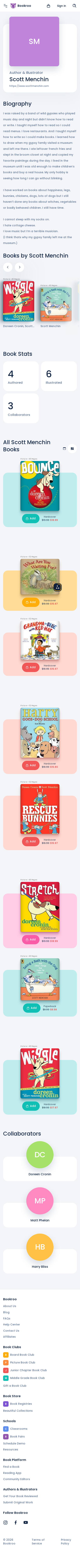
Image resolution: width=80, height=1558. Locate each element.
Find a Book (11, 1467)
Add (31, 518)
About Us (9, 1306)
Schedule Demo (14, 1443)
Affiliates (9, 1337)
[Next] (19, 267)
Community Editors (16, 1479)
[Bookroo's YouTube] (25, 1522)
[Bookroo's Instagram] (5, 1522)
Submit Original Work (18, 1502)
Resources (10, 1449)
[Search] (74, 5)
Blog (6, 1312)
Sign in (61, 6)
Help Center (11, 1324)
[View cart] (48, 5)
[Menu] (5, 5)
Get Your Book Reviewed (20, 1496)
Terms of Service (38, 1542)
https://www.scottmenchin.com (29, 86)
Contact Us (11, 1331)
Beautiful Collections (18, 1411)
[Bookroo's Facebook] (15, 1522)
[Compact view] (72, 448)
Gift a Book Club (14, 1386)
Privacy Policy (66, 1542)
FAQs (6, 1318)
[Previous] (7, 267)
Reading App (12, 1473)
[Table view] (64, 448)
